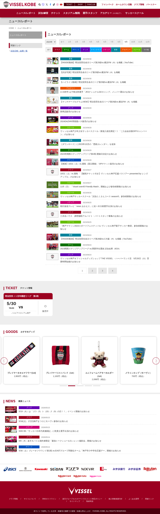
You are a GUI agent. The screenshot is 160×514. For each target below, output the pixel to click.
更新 (115, 50)
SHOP (80, 4)
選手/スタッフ (90, 13)
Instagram (57, 4)
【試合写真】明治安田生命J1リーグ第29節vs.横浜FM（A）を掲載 (105, 70)
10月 (133, 42)
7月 (112, 42)
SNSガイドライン (49, 499)
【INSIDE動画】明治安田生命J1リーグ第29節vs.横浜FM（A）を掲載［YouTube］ (105, 60)
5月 (97, 42)
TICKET (69, 4)
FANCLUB (91, 4)
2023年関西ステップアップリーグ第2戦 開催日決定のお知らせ (105, 152)
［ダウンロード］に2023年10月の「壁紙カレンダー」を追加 (105, 142)
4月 (90, 42)
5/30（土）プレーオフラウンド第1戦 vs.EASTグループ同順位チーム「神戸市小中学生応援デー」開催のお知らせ (87, 448)
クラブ (57, 50)
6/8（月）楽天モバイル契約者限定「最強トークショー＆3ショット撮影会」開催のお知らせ (87, 439)
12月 (148, 42)
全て (62, 42)
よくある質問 (134, 499)
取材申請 (89, 501)
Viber (43, 4)
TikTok (54, 4)
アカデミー (126, 50)
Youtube (61, 4)
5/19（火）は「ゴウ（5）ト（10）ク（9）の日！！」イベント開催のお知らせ (87, 409)
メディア (106, 50)
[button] (156, 361)
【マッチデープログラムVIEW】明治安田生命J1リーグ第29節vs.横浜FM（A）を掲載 (105, 100)
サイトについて (30, 499)
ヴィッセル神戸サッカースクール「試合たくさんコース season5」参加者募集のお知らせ (105, 194)
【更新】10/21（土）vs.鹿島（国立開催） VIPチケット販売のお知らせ (105, 162)
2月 (76, 42)
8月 (119, 42)
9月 (126, 42)
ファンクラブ (96, 50)
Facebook (50, 4)
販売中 (45, 307)
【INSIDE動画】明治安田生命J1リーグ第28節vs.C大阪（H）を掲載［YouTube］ (105, 237)
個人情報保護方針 (115, 499)
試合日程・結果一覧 (19, 51)
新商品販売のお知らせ (105, 109)
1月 (69, 42)
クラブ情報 (13, 499)
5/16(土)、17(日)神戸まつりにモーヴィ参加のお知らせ (87, 419)
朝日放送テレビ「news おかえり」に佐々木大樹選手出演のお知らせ (105, 204)
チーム (66, 50)
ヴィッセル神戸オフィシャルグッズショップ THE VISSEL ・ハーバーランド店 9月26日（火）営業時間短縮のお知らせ (105, 258)
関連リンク (149, 499)
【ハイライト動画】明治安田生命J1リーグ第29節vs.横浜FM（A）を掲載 (105, 80)
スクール (136, 50)
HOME (11, 28)
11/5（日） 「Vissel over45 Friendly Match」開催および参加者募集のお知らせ (105, 184)
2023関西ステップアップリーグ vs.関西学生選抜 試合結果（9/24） (105, 246)
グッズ (85, 50)
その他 (146, 50)
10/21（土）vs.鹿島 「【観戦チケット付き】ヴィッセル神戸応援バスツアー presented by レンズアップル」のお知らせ (105, 173)
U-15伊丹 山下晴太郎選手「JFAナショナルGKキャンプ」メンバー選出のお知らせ (105, 90)
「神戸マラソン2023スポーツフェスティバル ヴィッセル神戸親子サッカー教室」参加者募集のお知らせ (105, 225)
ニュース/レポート (25, 13)
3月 (83, 42)
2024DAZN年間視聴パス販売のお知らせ (105, 119)
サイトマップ (75, 501)
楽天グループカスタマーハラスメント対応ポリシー (82, 499)
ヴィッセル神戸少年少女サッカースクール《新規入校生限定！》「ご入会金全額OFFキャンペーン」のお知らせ (105, 131)
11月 (140, 42)
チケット (76, 50)
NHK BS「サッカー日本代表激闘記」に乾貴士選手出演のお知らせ (87, 429)
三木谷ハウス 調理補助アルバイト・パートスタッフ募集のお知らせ (105, 214)
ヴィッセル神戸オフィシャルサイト (20, 4)
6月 (104, 42)
